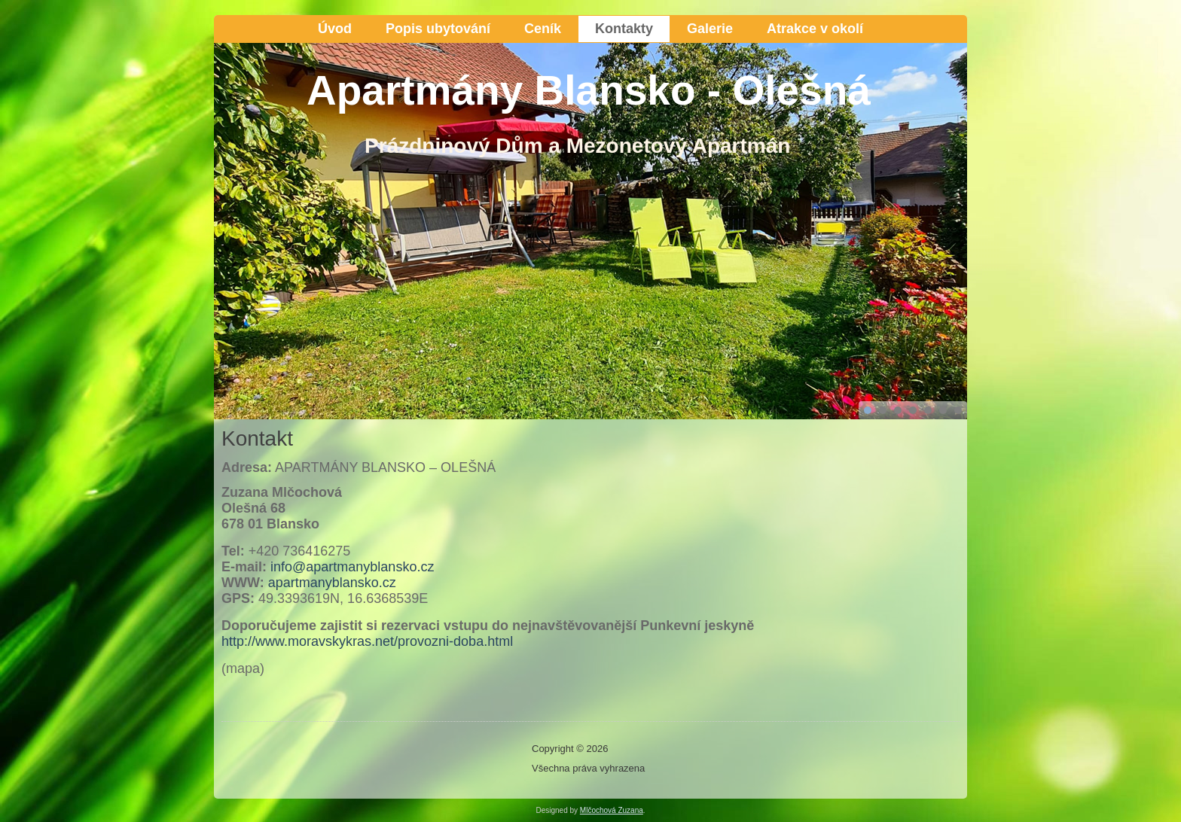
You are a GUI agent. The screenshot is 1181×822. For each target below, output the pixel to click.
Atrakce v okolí (815, 28)
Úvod (335, 28)
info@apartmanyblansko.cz (352, 566)
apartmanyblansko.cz (332, 582)
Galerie (710, 28)
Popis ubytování (438, 28)
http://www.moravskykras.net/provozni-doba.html (367, 641)
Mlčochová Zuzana (611, 810)
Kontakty (624, 28)
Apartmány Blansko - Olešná (589, 90)
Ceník (542, 28)
